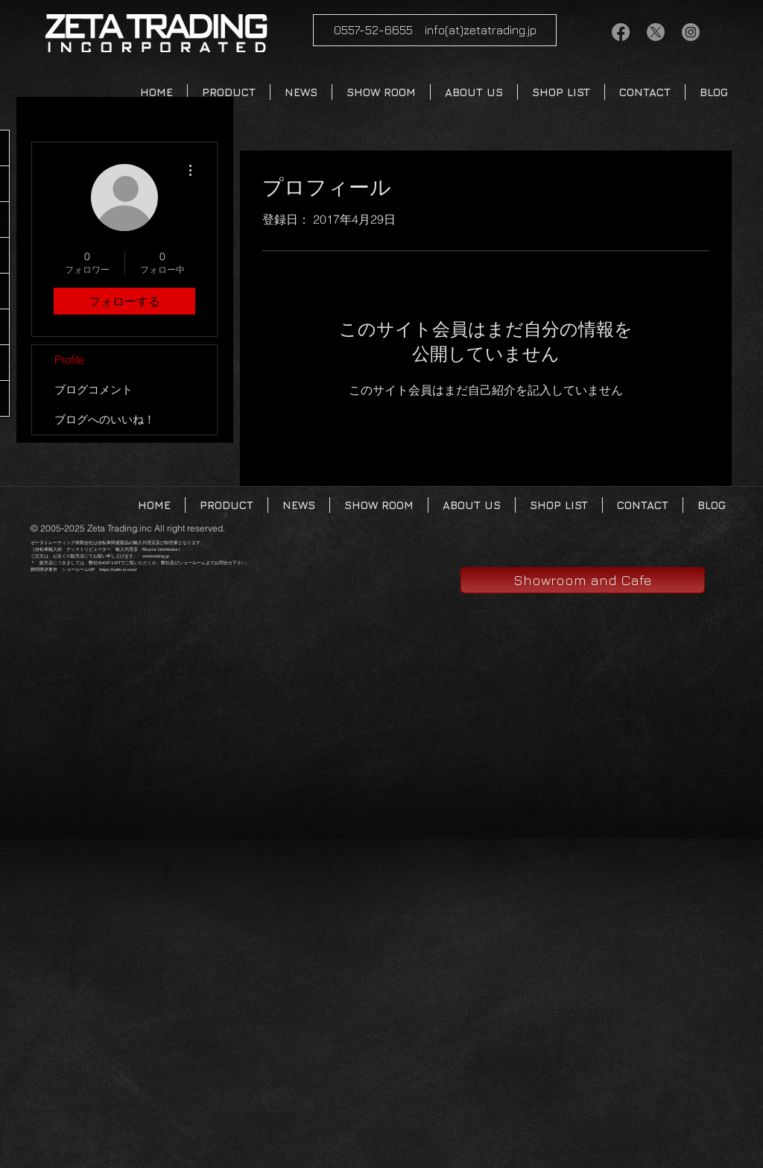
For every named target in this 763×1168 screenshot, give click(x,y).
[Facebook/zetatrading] (621, 32)
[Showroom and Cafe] (582, 580)
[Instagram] (691, 32)
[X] (656, 32)
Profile (69, 360)
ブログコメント (93, 389)
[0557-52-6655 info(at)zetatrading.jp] (435, 30)
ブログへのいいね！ (104, 419)
